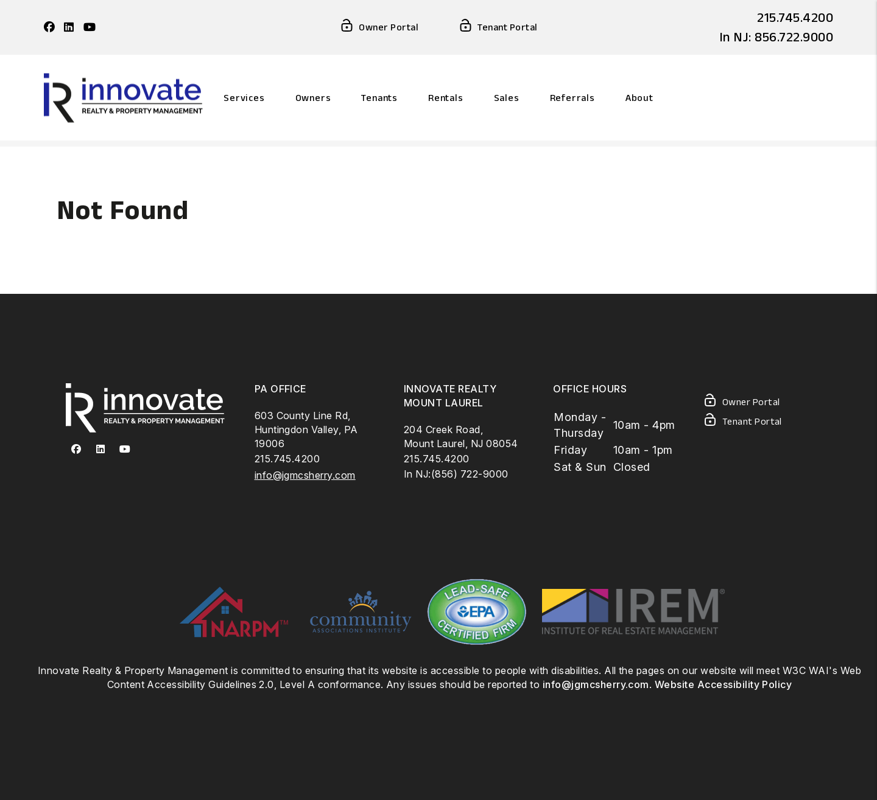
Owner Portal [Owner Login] (378, 28)
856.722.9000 (794, 36)
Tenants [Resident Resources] (379, 97)
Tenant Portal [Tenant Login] (497, 28)
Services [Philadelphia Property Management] (244, 97)
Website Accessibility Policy (723, 684)
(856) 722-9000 (470, 474)
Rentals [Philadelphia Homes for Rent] (445, 97)
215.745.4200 (795, 17)
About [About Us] (639, 97)
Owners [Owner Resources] (313, 97)
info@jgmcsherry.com (305, 475)
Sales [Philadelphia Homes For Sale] (507, 97)
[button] (49, 27)
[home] (123, 96)
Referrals (572, 97)
